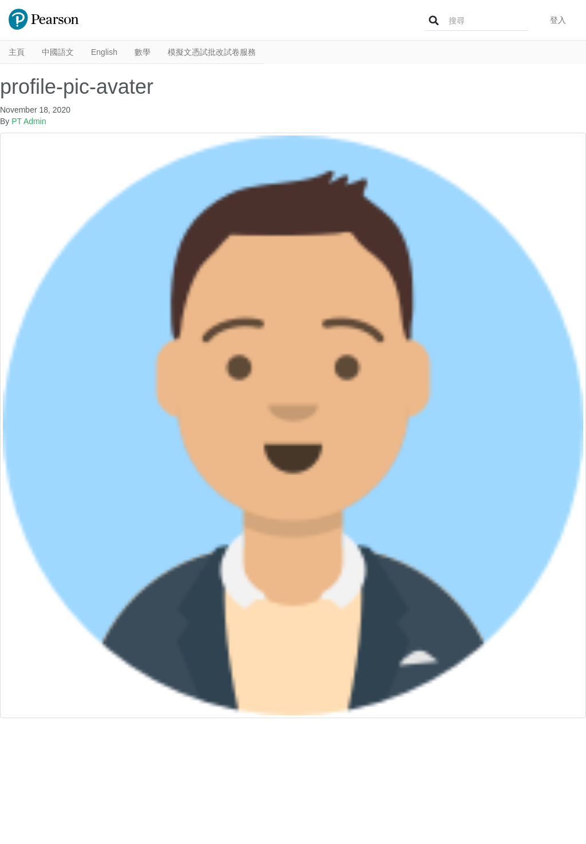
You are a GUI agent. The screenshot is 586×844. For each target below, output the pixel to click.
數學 (142, 52)
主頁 (17, 52)
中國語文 (58, 52)
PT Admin (28, 121)
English (104, 52)
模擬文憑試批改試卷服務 (212, 52)
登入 (558, 20)
